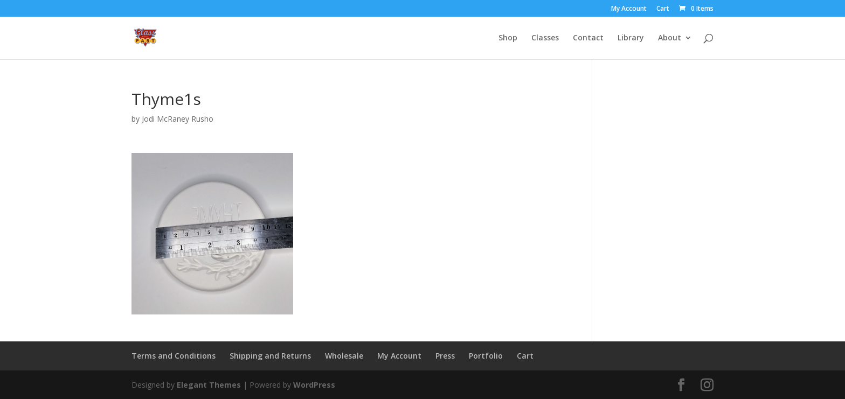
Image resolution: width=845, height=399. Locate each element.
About (669, 38)
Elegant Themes (209, 385)
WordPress (314, 385)
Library (631, 38)
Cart (662, 9)
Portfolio (486, 356)
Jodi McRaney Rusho (177, 119)
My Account (629, 9)
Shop (507, 38)
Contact (588, 38)
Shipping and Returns (270, 356)
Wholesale (344, 356)
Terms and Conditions (173, 356)
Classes (545, 38)
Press (445, 356)
